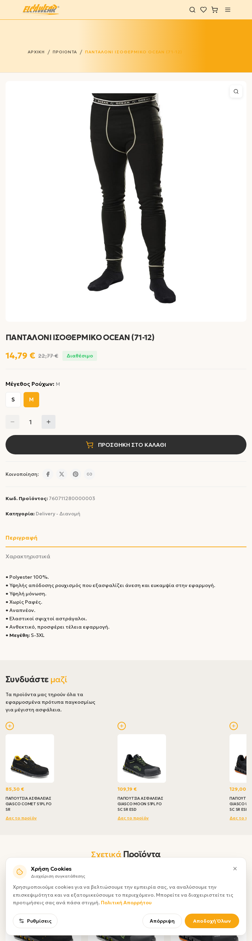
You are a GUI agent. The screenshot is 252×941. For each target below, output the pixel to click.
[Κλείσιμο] (235, 868)
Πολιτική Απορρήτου (126, 902)
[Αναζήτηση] (192, 9)
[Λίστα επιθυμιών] (203, 9)
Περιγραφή (21, 537)
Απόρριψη (162, 921)
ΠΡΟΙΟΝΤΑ (65, 51)
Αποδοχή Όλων (212, 921)
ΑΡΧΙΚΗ (36, 51)
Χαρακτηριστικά (28, 556)
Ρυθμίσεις (35, 921)
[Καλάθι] (214, 9)
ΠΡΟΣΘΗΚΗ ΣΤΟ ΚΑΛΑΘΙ (126, 445)
